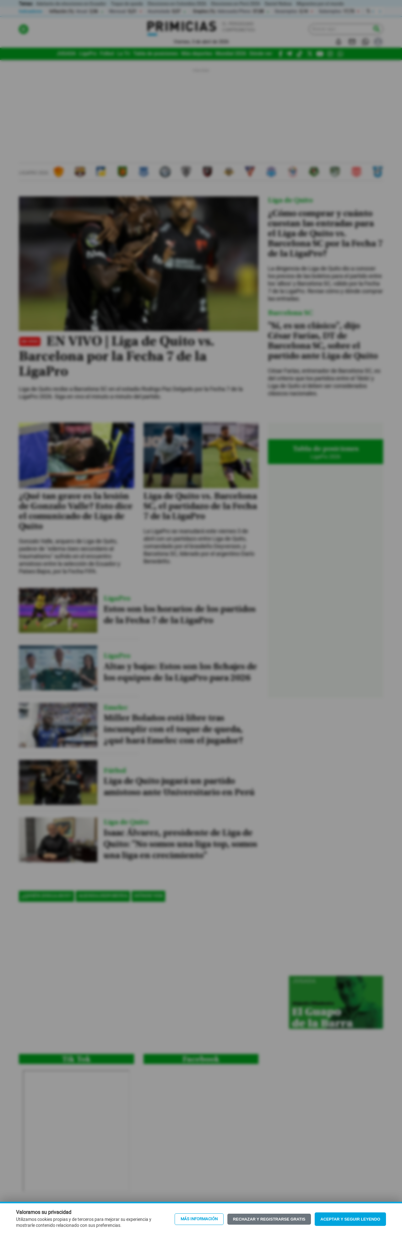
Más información (199, 1219)
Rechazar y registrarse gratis (269, 1219)
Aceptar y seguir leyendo (350, 1219)
